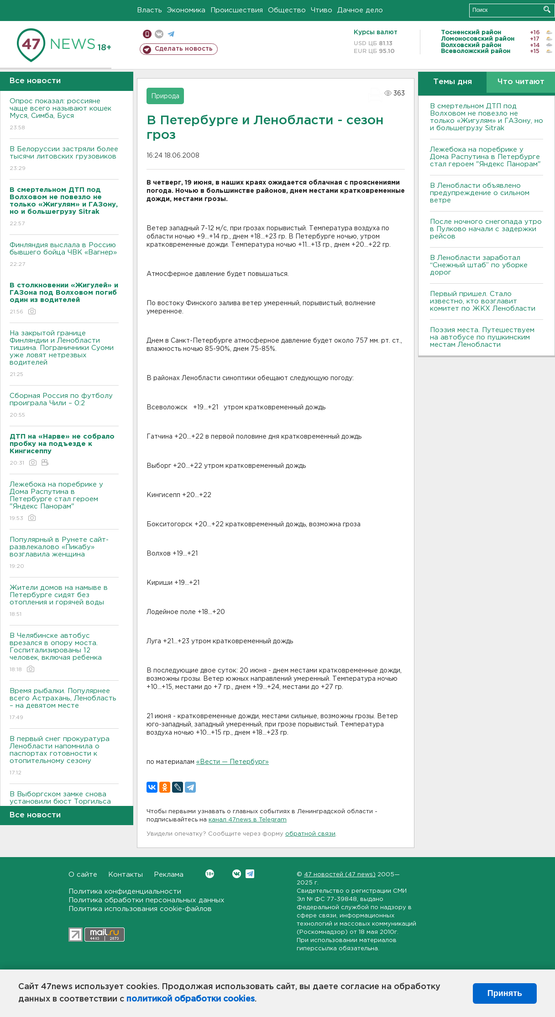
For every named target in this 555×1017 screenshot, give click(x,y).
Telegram (250, 873)
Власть (149, 10)
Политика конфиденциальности (124, 892)
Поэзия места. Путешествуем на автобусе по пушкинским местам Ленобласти (482, 337)
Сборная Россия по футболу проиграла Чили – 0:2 (64, 406)
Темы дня (452, 82)
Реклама (168, 875)
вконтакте (159, 34)
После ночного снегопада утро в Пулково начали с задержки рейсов (486, 229)
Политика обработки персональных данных (146, 900)
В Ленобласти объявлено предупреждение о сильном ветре (479, 193)
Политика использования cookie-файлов (140, 909)
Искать (547, 9)
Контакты (125, 875)
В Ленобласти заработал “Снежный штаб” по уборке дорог (479, 265)
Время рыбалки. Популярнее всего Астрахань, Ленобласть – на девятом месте (64, 704)
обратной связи (310, 834)
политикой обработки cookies (190, 999)
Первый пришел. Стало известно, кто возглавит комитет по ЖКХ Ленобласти (482, 301)
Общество (287, 10)
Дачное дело (360, 10)
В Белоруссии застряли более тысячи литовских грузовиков (64, 159)
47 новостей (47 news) (340, 874)
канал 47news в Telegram (248, 819)
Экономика (186, 10)
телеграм (171, 34)
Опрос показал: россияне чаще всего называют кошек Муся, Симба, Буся (64, 115)
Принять (504, 993)
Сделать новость (184, 49)
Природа (165, 96)
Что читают (521, 82)
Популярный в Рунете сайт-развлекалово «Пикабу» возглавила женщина (64, 553)
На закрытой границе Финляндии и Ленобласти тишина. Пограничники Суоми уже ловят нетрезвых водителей (64, 354)
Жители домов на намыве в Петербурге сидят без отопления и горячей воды (64, 601)
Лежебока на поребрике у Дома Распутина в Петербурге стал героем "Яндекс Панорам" (64, 502)
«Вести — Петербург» (232, 762)
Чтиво (321, 10)
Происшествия (236, 10)
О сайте (82, 875)
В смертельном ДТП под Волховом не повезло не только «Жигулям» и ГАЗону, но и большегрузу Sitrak (486, 117)
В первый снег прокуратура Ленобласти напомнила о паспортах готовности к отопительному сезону (64, 756)
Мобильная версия (147, 34)
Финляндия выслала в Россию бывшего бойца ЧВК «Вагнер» (64, 255)
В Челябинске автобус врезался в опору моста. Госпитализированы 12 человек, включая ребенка (64, 653)
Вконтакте (209, 873)
